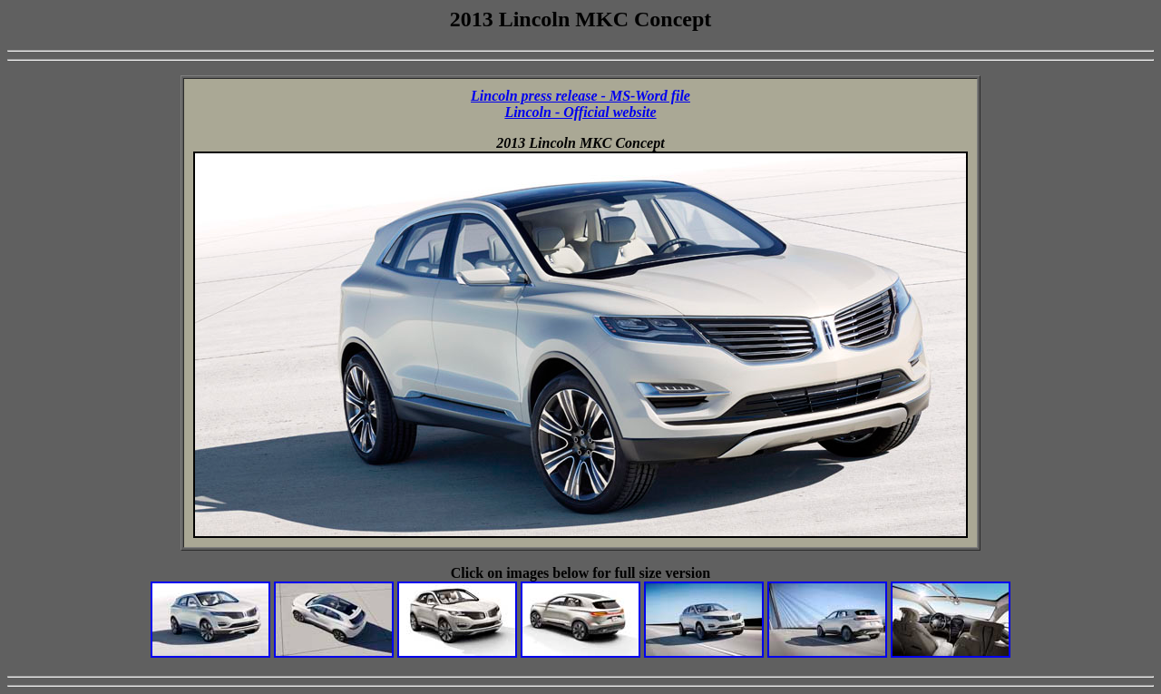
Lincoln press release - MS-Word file (580, 95)
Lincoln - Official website (580, 112)
